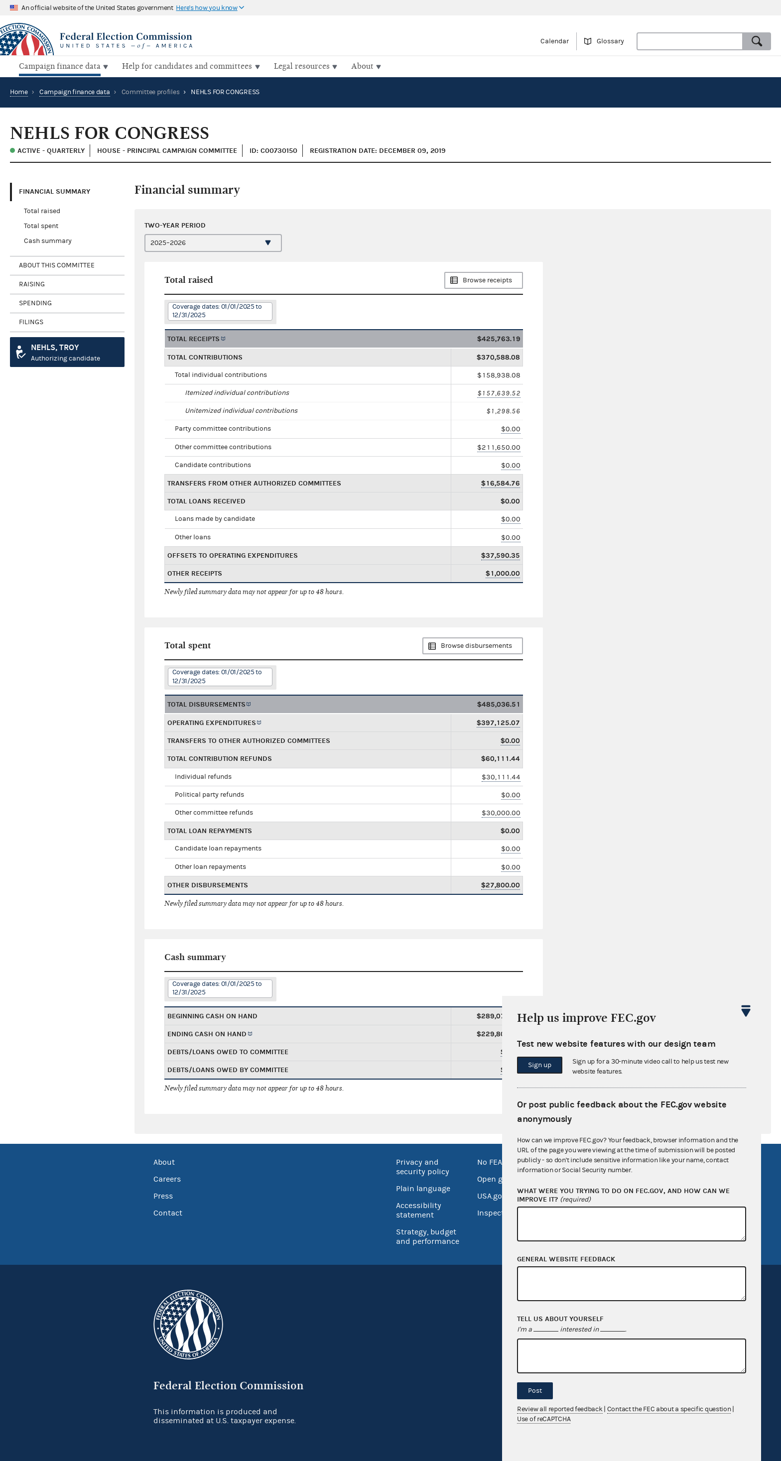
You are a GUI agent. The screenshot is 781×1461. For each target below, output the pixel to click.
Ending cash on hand (207, 1033)
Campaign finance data (74, 91)
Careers (167, 1178)
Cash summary (48, 240)
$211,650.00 (499, 446)
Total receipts (193, 337)
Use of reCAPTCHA (543, 1419)
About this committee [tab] (57, 264)
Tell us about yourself (560, 1319)
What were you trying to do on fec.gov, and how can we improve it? (623, 1195)
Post (535, 1391)
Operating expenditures (211, 722)
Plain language (423, 1187)
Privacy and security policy (422, 1166)
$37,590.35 (500, 554)
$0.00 (511, 428)
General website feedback (566, 1259)
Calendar (554, 41)
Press (163, 1195)
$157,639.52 (499, 392)
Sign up (539, 1065)
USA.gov (491, 1195)
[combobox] (690, 41)
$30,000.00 (501, 812)
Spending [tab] (35, 302)
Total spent (41, 225)
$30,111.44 (501, 775)
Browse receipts (487, 279)
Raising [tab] (32, 283)
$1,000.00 (503, 572)
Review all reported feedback (560, 1409)
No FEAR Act (499, 1161)
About (164, 1161)
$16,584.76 (500, 482)
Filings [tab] (31, 321)
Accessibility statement (418, 1209)
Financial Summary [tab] (54, 190)
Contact (167, 1212)
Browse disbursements (476, 645)
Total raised (42, 210)
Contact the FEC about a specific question (669, 1409)
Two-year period (175, 224)
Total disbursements (206, 703)
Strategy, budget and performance (427, 1235)
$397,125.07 (498, 722)
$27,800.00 (500, 884)
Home (19, 91)
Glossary (610, 41)
